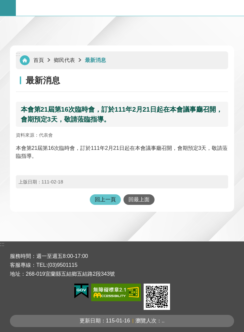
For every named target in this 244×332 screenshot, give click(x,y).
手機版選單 (8, 8)
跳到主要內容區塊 (3, 3)
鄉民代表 (64, 60)
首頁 (38, 60)
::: (18, 54)
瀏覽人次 (146, 320)
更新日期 (90, 320)
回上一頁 (105, 199)
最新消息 (95, 60)
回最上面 (139, 199)
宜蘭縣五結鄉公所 (130, 8)
